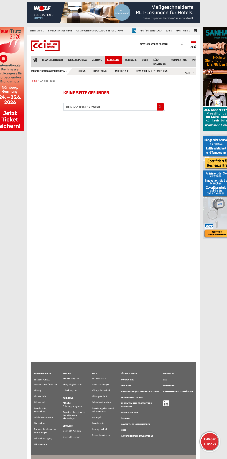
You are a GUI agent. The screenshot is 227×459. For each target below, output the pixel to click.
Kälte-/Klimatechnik (101, 390)
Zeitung (97, 60)
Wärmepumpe (40, 444)
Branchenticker (52, 60)
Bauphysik (97, 417)
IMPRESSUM (168, 385)
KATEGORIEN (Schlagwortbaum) (137, 436)
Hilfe (123, 430)
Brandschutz (98, 423)
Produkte (126, 385)
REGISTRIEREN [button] (183, 30)
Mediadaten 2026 (129, 412)
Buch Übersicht (99, 378)
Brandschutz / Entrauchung (151, 71)
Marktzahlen (39, 423)
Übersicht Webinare (72, 431)
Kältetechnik (121, 71)
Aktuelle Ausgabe (71, 378)
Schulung (113, 60)
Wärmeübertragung (43, 438)
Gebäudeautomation (43, 417)
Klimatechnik (100, 71)
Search (182, 44)
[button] (195, 31)
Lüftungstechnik (99, 396)
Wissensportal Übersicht (45, 384)
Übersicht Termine (71, 437)
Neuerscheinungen (100, 384)
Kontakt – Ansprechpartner (135, 424)
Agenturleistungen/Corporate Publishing (99, 30)
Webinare (131, 60)
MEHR (187, 73)
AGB (165, 379)
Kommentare (179, 60)
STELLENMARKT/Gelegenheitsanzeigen (140, 391)
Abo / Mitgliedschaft (72, 384)
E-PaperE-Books (210, 441)
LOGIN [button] (169, 30)
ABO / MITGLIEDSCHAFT (151, 30)
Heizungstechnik (99, 429)
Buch (145, 60)
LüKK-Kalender (159, 61)
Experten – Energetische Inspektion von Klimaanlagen (74, 415)
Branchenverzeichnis (60, 30)
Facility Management (101, 435)
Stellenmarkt (37, 30)
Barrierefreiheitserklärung (178, 391)
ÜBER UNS (125, 418)
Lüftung (81, 71)
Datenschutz (170, 373)
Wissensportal (77, 60)
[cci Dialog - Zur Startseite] (45, 45)
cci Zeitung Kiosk (71, 390)
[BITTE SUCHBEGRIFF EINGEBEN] (163, 44)
